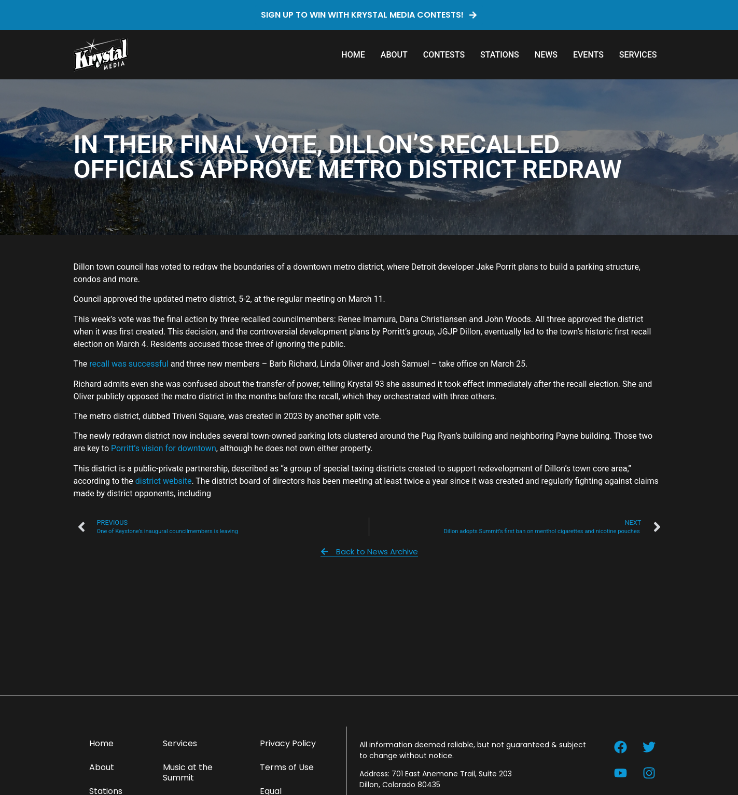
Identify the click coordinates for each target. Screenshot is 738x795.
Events (588, 55)
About (394, 55)
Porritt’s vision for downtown (163, 448)
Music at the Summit (188, 772)
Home (353, 55)
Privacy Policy (288, 743)
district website (163, 481)
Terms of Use (287, 767)
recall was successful (129, 364)
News (546, 55)
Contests (444, 55)
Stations (499, 55)
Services (638, 55)
